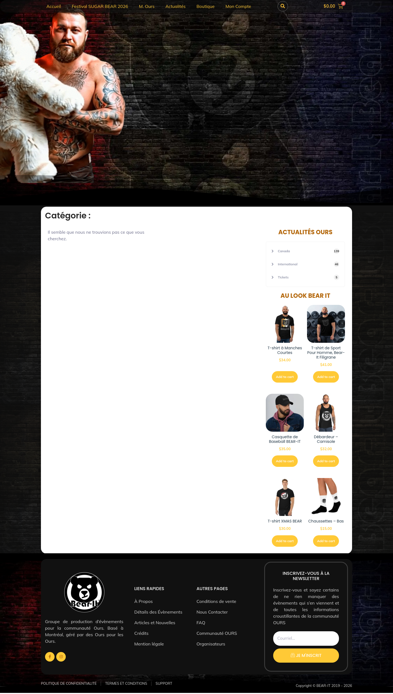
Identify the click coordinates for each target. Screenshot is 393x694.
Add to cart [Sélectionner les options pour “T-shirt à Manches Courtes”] (285, 377)
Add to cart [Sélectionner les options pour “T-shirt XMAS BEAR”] (285, 542)
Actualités (175, 6)
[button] (283, 6)
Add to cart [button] (285, 462)
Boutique (205, 6)
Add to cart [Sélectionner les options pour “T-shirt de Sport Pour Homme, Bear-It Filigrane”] (326, 377)
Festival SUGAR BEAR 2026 (100, 6)
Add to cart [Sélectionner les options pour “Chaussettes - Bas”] (326, 542)
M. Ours (146, 6)
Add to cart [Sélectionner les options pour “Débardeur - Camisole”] (326, 462)
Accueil (53, 6)
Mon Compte (238, 6)
